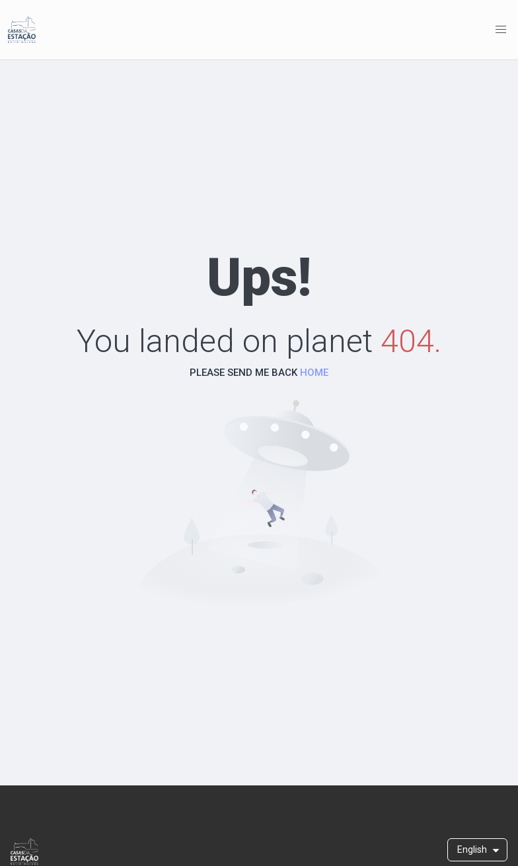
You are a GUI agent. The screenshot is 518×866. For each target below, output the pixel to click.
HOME (314, 373)
